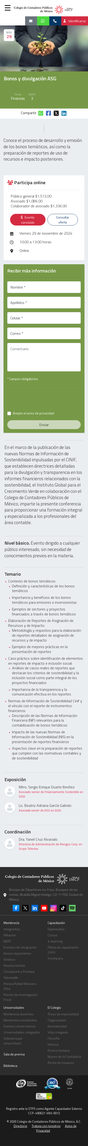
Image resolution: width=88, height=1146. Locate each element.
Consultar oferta (62, 220)
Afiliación (10, 935)
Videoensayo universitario (13, 1041)
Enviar (44, 424)
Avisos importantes (17, 953)
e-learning (55, 941)
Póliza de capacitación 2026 (63, 950)
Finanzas (18, 98)
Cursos (52, 935)
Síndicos (9, 959)
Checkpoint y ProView (19, 971)
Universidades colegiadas (22, 1032)
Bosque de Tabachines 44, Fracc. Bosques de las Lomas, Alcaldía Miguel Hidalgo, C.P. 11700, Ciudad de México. (46, 894)
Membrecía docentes (19, 1014)
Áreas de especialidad (63, 1014)
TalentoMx (11, 977)
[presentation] (46, 399)
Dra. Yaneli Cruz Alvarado (51, 843)
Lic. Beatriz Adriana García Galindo (45, 808)
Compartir (28, 113)
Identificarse (74, 20)
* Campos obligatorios (22, 378)
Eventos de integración (20, 947)
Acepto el (33, 413)
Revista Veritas (14, 965)
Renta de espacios (61, 1062)
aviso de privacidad (40, 413)
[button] (8, 7)
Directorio (20, 1126)
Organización (57, 1020)
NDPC (7, 941)
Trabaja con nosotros (46, 1126)
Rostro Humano (59, 1050)
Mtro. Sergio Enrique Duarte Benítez (51, 791)
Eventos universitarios (20, 1026)
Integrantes (12, 929)
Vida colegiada (58, 1032)
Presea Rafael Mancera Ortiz (20, 986)
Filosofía (53, 1038)
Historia (53, 1044)
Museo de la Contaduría (64, 1056)
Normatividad (57, 1026)
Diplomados (56, 929)
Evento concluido (27, 220)
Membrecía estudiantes (20, 1020)
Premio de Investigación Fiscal (21, 997)
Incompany (55, 958)
